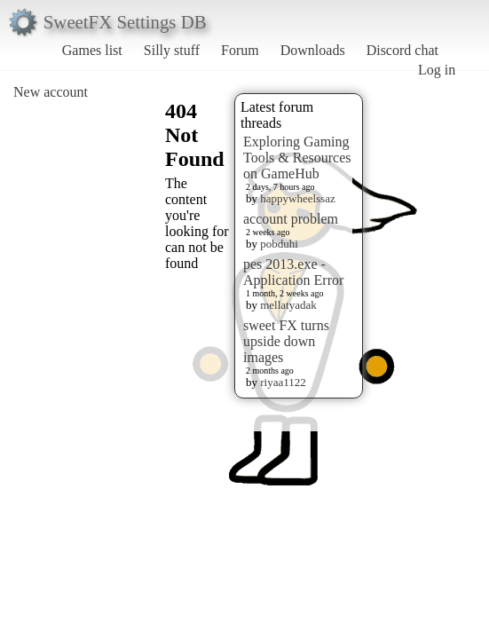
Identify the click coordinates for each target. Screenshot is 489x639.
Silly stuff (172, 50)
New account (50, 91)
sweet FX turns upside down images (286, 341)
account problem (290, 218)
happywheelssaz (297, 198)
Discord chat (402, 50)
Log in (436, 69)
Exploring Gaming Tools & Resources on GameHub (297, 157)
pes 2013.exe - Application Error (293, 272)
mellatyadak (288, 305)
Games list (92, 50)
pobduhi (279, 243)
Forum (240, 50)
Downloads (312, 50)
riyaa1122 (283, 382)
